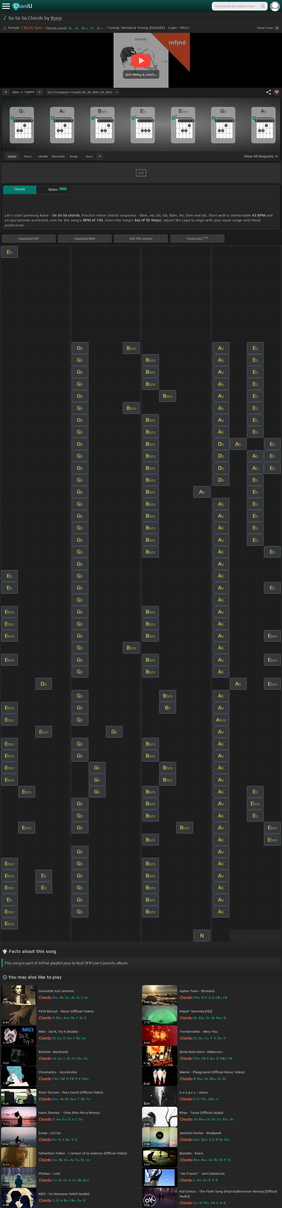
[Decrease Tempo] (6, 92)
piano (28, 156)
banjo (74, 156)
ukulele (43, 156)
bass (89, 156)
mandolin (58, 156)
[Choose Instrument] (99, 156)
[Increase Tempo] (39, 92)
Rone (56, 18)
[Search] (263, 6)
